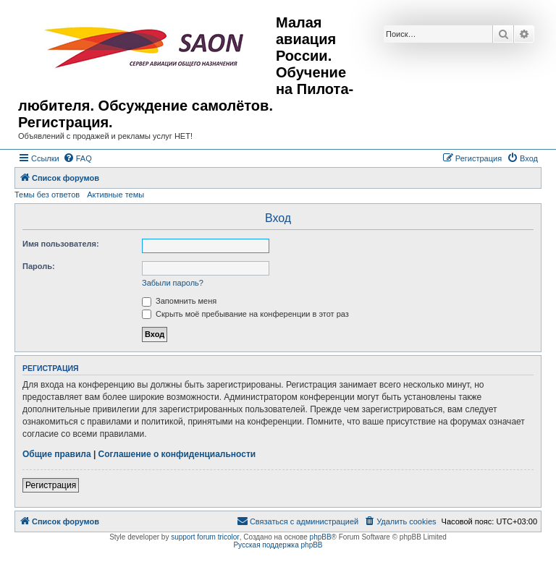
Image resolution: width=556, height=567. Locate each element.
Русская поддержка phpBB (277, 545)
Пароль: (38, 266)
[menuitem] (77, 158)
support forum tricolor (205, 537)
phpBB (321, 537)
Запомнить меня (179, 301)
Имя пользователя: (60, 243)
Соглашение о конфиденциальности (177, 454)
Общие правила (56, 454)
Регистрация (50, 485)
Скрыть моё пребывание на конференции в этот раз (245, 314)
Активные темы (115, 194)
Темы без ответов (47, 194)
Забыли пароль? (172, 282)
